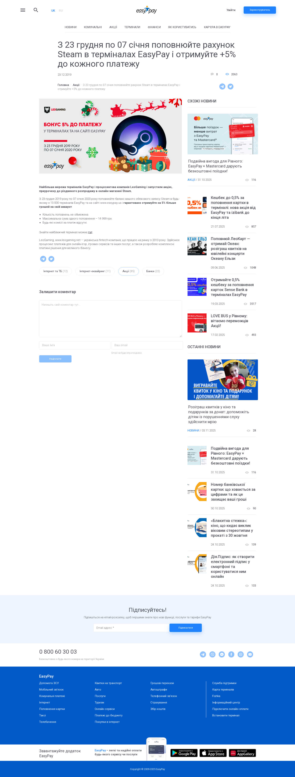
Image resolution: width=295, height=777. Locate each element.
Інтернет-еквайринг (95, 271)
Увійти (231, 10)
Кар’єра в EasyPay (217, 27)
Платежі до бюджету (108, 715)
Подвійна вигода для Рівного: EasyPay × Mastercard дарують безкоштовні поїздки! (215, 166)
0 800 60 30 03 (58, 651)
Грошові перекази (162, 683)
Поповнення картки (52, 709)
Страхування (158, 702)
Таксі (42, 715)
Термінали (132, 27)
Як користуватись (182, 27)
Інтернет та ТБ (55, 271)
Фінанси (154, 27)
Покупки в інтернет (107, 722)
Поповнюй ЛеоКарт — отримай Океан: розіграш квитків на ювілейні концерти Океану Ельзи (230, 248)
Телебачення (47, 722)
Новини (70, 27)
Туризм (99, 702)
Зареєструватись (260, 9)
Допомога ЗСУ (49, 683)
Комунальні (93, 27)
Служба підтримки (224, 683)
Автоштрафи (158, 689)
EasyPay (46, 676)
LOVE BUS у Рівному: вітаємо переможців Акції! (229, 321)
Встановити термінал (225, 715)
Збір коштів (157, 709)
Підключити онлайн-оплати (230, 709)
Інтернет (44, 702)
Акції (113, 27)
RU (61, 10)
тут (90, 232)
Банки (153, 271)
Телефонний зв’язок (163, 696)
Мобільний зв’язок (51, 689)
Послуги (100, 696)
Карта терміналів (223, 689)
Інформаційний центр (226, 702)
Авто (98, 689)
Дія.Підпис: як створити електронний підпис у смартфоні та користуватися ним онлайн (232, 566)
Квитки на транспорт (108, 683)
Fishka (216, 696)
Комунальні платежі (52, 696)
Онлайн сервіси (105, 709)
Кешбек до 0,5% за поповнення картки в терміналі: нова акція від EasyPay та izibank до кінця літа (233, 207)
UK (53, 10)
